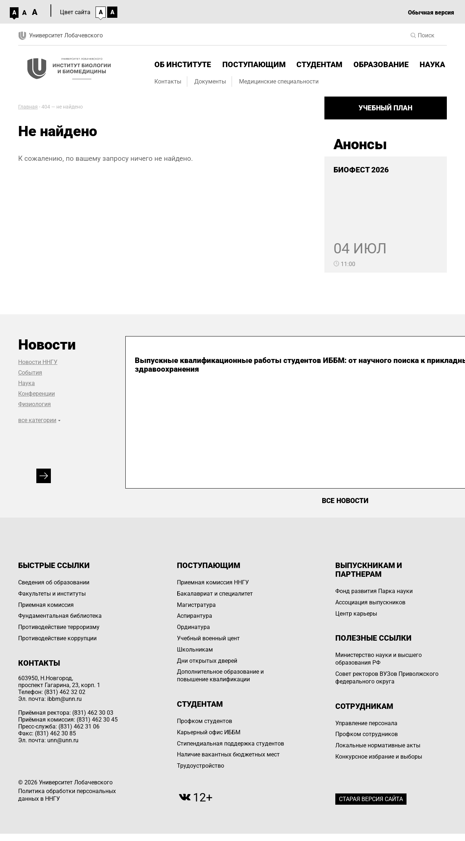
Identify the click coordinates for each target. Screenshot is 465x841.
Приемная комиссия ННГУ (213, 582)
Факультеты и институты (52, 593)
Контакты (167, 81)
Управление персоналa (366, 723)
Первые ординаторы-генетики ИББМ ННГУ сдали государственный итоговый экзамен (341, 373)
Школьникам (195, 649)
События (30, 372)
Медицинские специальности (279, 81)
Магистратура (196, 604)
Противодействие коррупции (57, 638)
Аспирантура (194, 615)
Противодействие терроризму (59, 627)
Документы (210, 81)
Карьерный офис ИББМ (208, 732)
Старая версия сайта (371, 799)
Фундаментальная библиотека (60, 615)
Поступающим (254, 64)
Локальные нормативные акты (377, 745)
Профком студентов (204, 721)
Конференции (36, 393)
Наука (432, 64)
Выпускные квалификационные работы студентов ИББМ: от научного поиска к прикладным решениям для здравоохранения (189, 382)
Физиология (34, 404)
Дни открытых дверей (207, 660)
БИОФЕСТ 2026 (361, 170)
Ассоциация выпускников (370, 602)
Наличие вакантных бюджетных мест (228, 754)
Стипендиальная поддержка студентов (230, 743)
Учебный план (385, 108)
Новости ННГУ (37, 362)
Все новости (345, 501)
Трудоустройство (200, 765)
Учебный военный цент (208, 638)
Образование (381, 64)
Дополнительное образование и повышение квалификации (220, 675)
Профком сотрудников (366, 734)
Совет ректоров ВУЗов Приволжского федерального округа (386, 677)
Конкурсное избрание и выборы (378, 756)
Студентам (319, 64)
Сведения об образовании (53, 582)
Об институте (182, 64)
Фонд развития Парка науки (374, 591)
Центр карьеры (356, 613)
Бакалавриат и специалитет (215, 593)
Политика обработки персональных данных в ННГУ (67, 795)
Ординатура (193, 627)
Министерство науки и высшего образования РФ (378, 659)
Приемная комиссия (46, 604)
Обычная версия (431, 12)
